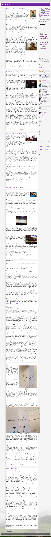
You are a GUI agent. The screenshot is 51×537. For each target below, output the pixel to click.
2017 (40, 155)
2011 (40, 132)
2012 (40, 133)
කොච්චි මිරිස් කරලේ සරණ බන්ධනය (43, 119)
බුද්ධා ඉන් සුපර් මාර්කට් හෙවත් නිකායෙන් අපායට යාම (45, 89)
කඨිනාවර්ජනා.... (8, 261)
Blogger (29, 534)
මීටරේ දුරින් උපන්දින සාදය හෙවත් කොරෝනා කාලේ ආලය (45, 107)
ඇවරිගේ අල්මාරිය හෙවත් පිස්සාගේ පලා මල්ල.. (12, 71)
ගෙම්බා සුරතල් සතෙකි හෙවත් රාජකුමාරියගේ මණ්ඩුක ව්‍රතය (45, 70)
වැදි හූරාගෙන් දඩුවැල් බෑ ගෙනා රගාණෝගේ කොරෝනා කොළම (45, 112)
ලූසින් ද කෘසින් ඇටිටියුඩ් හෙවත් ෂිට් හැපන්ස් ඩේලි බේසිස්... (45, 75)
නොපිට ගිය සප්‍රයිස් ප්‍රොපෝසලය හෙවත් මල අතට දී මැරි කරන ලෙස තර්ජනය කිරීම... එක (45, 99)
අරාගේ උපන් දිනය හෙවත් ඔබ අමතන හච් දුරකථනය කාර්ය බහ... (44, 142)
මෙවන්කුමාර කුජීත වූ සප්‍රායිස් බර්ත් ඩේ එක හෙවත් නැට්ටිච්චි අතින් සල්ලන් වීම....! (44, 13)
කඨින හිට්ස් (7, 306)
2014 (40, 135)
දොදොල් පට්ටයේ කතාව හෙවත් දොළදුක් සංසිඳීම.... (45, 85)
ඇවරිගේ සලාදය (6, 4)
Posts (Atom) (10, 531)
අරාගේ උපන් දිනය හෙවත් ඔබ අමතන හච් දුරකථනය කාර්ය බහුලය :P (15, 364)
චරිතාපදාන (9, 465)
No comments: (16, 303)
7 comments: (16, 464)
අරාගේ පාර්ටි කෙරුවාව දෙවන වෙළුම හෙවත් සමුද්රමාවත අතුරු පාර (15, 8)
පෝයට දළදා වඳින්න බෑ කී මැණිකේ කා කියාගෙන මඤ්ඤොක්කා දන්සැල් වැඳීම (44, 15)
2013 (40, 134)
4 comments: (16, 187)
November (41, 151)
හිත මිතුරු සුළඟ (12, 465)
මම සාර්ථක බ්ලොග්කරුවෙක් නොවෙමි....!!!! (12, 468)
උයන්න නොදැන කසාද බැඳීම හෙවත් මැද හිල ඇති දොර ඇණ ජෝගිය (45, 80)
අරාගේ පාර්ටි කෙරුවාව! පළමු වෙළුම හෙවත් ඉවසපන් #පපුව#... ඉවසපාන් (16, 133)
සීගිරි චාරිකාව (40, 103)
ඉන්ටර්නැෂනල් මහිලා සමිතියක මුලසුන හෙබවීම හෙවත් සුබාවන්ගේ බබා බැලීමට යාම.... (44, 11)
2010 (40, 131)
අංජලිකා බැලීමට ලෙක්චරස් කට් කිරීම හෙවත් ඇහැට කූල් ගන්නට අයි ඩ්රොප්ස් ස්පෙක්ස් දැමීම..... (44, 9)
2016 (40, 154)
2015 (40, 153)
